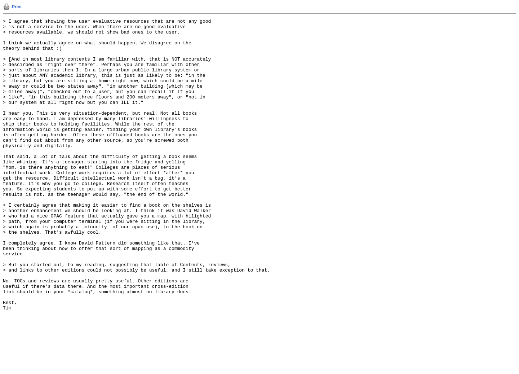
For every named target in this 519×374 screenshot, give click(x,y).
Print (17, 6)
